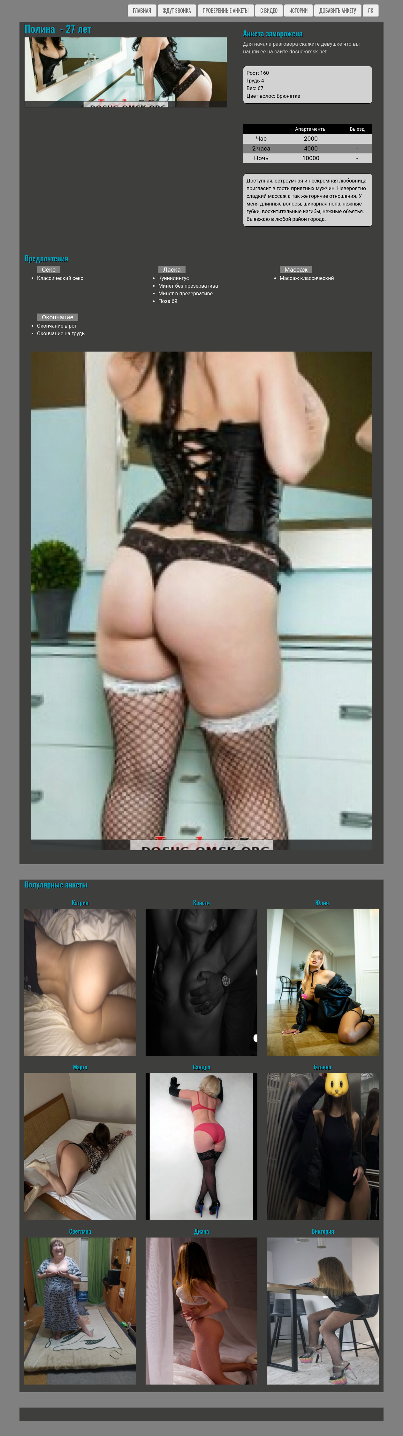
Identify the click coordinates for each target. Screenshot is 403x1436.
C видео (269, 10)
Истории (298, 10)
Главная (142, 10)
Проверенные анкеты (226, 10)
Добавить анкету (337, 10)
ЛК (370, 10)
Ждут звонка (177, 10)
